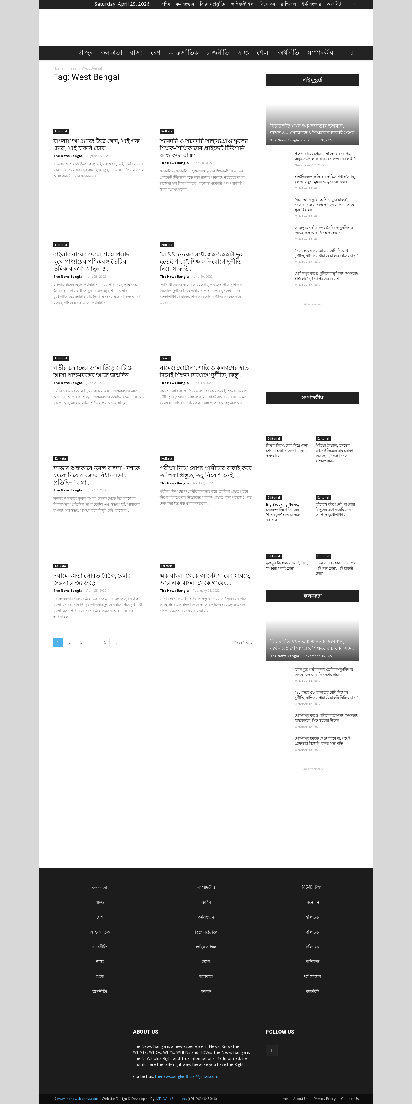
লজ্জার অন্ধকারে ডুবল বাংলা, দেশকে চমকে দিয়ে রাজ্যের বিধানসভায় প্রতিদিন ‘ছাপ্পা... (96, 475)
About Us (300, 1098)
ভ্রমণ (206, 961)
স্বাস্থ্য (243, 52)
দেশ (156, 52)
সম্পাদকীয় (320, 52)
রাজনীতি (218, 52)
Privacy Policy (325, 1098)
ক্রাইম (165, 4)
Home (58, 68)
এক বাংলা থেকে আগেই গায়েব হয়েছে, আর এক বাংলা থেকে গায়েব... (205, 579)
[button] (352, 53)
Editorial (61, 131)
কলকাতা (111, 52)
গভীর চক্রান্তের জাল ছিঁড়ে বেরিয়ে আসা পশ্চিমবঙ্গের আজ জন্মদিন (93, 371)
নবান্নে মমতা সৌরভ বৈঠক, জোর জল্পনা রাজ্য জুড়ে (92, 579)
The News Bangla (67, 156)
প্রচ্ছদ (86, 52)
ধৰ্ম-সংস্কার (311, 4)
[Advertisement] (312, 343)
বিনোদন (267, 4)
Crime (165, 358)
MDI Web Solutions (171, 1098)
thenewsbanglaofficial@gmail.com (186, 1076)
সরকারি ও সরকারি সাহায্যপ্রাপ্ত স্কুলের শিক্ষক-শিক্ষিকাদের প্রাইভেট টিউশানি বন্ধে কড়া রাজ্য (204, 148)
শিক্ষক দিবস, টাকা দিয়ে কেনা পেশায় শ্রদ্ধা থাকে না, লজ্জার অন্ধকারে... (287, 450)
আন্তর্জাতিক (184, 52)
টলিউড (312, 946)
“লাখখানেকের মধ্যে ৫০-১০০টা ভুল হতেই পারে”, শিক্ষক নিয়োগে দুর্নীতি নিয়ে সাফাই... (202, 261)
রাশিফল (288, 4)
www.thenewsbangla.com (77, 1098)
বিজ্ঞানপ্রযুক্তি (212, 4)
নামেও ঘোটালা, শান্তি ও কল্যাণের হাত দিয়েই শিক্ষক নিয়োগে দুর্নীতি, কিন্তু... (204, 371)
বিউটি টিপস (312, 887)
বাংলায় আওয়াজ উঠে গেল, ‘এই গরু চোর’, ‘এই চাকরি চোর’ (96, 145)
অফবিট (334, 4)
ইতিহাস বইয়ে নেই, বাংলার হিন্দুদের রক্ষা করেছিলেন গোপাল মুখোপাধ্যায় (335, 509)
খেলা (263, 52)
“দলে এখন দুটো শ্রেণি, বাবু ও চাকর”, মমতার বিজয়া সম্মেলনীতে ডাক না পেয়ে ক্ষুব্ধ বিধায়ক (324, 204)
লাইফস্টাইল (242, 4)
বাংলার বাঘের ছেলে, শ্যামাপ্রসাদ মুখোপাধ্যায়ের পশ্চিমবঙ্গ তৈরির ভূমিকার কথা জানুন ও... (91, 261)
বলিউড (312, 932)
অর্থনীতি (288, 52)
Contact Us (350, 1098)
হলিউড (312, 917)
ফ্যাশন (206, 991)
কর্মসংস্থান (185, 4)
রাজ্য (136, 52)
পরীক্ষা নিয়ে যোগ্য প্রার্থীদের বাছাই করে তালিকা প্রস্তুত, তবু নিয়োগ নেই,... (206, 472)
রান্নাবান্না (206, 976)
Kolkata (166, 131)
